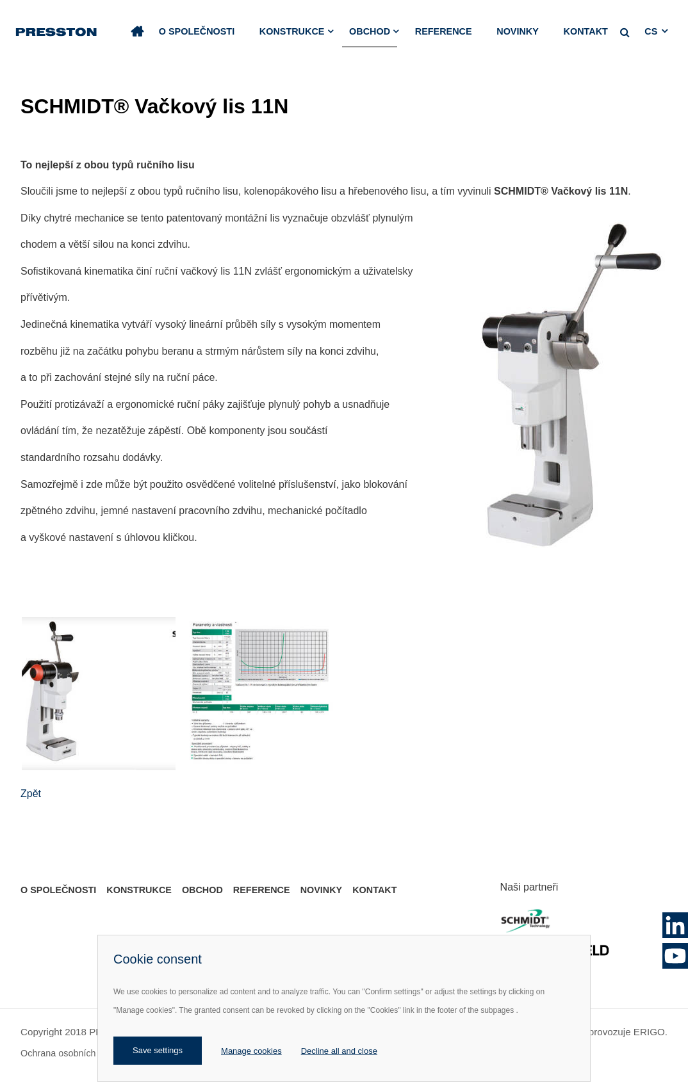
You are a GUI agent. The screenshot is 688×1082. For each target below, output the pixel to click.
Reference (443, 31)
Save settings (158, 1050)
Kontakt (586, 31)
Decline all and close (339, 1051)
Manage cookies (251, 1051)
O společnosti (196, 31)
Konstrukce (292, 31)
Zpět (30, 793)
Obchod (369, 31)
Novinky (517, 31)
